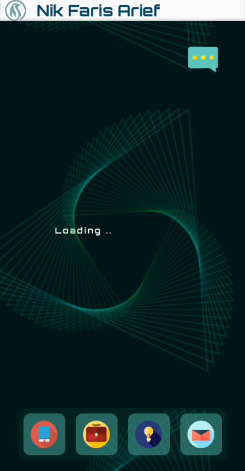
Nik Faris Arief (98, 10)
